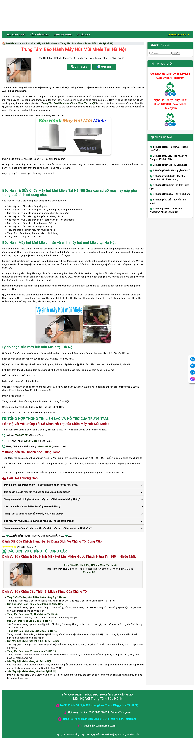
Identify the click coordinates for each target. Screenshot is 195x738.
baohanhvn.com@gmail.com (99, 716)
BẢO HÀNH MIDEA (16, 25)
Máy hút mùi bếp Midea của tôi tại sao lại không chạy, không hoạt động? (41, 475)
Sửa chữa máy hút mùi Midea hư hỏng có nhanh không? (32, 496)
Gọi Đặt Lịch (83, 25)
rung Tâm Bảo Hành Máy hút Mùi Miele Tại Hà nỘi (69, 93)
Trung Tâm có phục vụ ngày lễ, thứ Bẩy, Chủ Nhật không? (33, 504)
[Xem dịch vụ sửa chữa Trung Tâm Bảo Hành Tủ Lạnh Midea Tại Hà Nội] (31, 641)
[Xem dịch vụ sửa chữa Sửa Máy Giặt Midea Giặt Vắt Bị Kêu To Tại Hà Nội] (33, 631)
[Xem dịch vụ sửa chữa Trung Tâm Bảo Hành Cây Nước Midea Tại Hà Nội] (32, 604)
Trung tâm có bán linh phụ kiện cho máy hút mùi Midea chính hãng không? (42, 489)
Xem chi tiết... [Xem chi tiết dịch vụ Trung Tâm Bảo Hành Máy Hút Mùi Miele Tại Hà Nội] (90, 562)
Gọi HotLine (79, 57)
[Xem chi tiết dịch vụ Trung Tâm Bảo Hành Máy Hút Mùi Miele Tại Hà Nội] (90, 555)
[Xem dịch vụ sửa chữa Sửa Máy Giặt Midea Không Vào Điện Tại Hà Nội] (31, 661)
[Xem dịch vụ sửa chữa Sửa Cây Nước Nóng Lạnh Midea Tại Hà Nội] (29, 611)
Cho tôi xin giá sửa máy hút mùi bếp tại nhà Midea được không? (37, 482)
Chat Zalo (104, 57)
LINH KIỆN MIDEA (63, 25)
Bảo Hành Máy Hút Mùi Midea (41, 33)
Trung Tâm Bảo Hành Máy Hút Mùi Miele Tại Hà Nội (86, 33)
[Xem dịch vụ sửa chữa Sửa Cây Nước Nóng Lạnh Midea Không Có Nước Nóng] (35, 594)
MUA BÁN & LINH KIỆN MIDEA (116, 685)
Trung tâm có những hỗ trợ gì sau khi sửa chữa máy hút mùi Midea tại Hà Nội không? (48, 518)
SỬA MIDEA (91, 685)
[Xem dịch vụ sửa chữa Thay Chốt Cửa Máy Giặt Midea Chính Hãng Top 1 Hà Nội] (36, 587)
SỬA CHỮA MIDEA (39, 25)
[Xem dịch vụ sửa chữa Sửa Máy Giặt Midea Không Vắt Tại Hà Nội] (29, 651)
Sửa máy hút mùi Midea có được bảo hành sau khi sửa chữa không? (39, 511)
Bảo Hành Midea (14, 33)
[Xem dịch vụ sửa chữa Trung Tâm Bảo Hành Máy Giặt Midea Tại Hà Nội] (32, 621)
